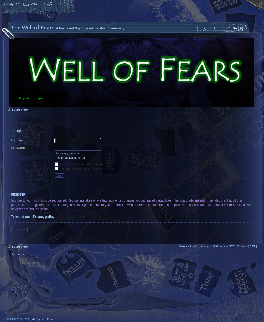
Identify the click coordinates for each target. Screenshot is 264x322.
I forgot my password (68, 153)
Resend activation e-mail (70, 157)
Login (39, 98)
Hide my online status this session (79, 168)
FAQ (48, 4)
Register (25, 98)
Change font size (30, 4)
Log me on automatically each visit (79, 164)
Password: (18, 147)
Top (250, 260)
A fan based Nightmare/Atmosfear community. (90, 292)
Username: (18, 140)
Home (12, 4)
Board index (131, 72)
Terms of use (21, 217)
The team (18, 254)
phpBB (66, 289)
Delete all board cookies (194, 246)
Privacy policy (43, 217)
